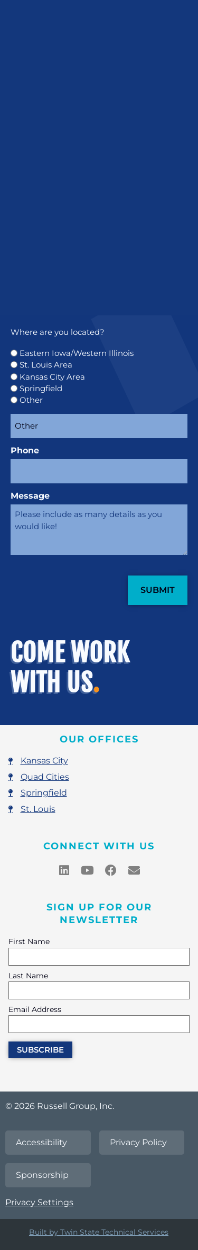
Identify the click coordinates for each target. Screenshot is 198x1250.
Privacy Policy (138, 1142)
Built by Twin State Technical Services (98, 1232)
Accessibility (41, 1142)
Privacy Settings (39, 1202)
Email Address (34, 1010)
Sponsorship (42, 1175)
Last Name (28, 976)
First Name (29, 942)
